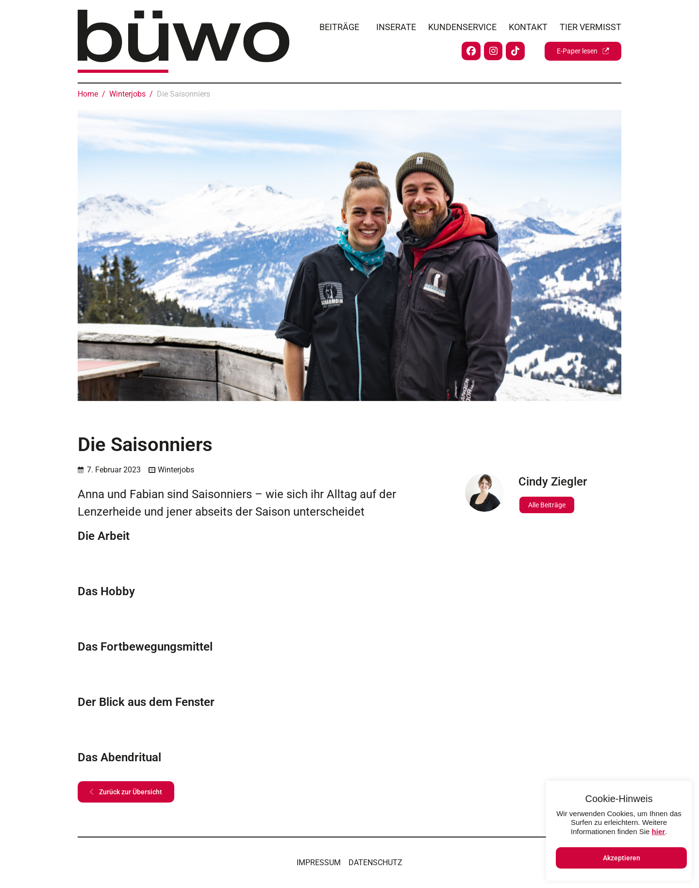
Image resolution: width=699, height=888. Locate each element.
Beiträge (339, 25)
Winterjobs (176, 469)
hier (659, 831)
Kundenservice (462, 25)
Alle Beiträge (547, 505)
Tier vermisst (590, 25)
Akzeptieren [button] (621, 858)
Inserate (396, 25)
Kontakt (528, 25)
